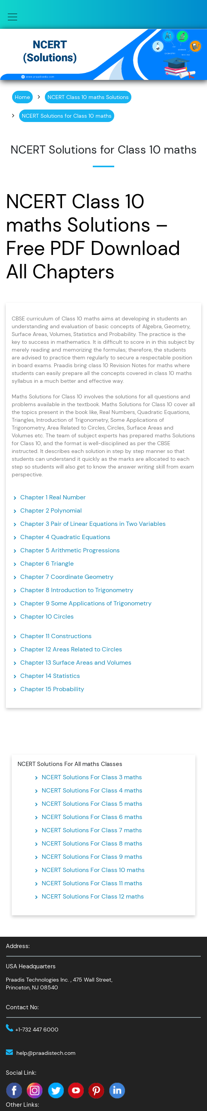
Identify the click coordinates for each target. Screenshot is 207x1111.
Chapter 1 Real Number (53, 497)
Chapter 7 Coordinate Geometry (66, 577)
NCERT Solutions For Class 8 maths (92, 843)
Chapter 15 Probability (52, 689)
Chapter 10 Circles (47, 616)
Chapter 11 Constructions (56, 636)
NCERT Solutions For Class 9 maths (92, 857)
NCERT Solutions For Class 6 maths (92, 817)
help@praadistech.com (46, 1052)
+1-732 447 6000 (36, 1029)
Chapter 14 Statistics (50, 676)
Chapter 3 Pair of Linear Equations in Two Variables (93, 524)
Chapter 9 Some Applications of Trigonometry (86, 603)
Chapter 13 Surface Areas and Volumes (75, 662)
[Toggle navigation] (10, 16)
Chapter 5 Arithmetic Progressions (70, 550)
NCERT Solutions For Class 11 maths (92, 883)
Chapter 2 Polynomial (51, 510)
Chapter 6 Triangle (47, 563)
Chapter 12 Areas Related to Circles (71, 649)
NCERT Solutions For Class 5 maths (92, 804)
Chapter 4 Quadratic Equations (65, 537)
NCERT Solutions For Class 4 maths (92, 790)
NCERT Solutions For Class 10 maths (93, 870)
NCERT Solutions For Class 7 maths (92, 830)
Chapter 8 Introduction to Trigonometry (76, 590)
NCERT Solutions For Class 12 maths (93, 896)
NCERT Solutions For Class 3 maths (92, 777)
